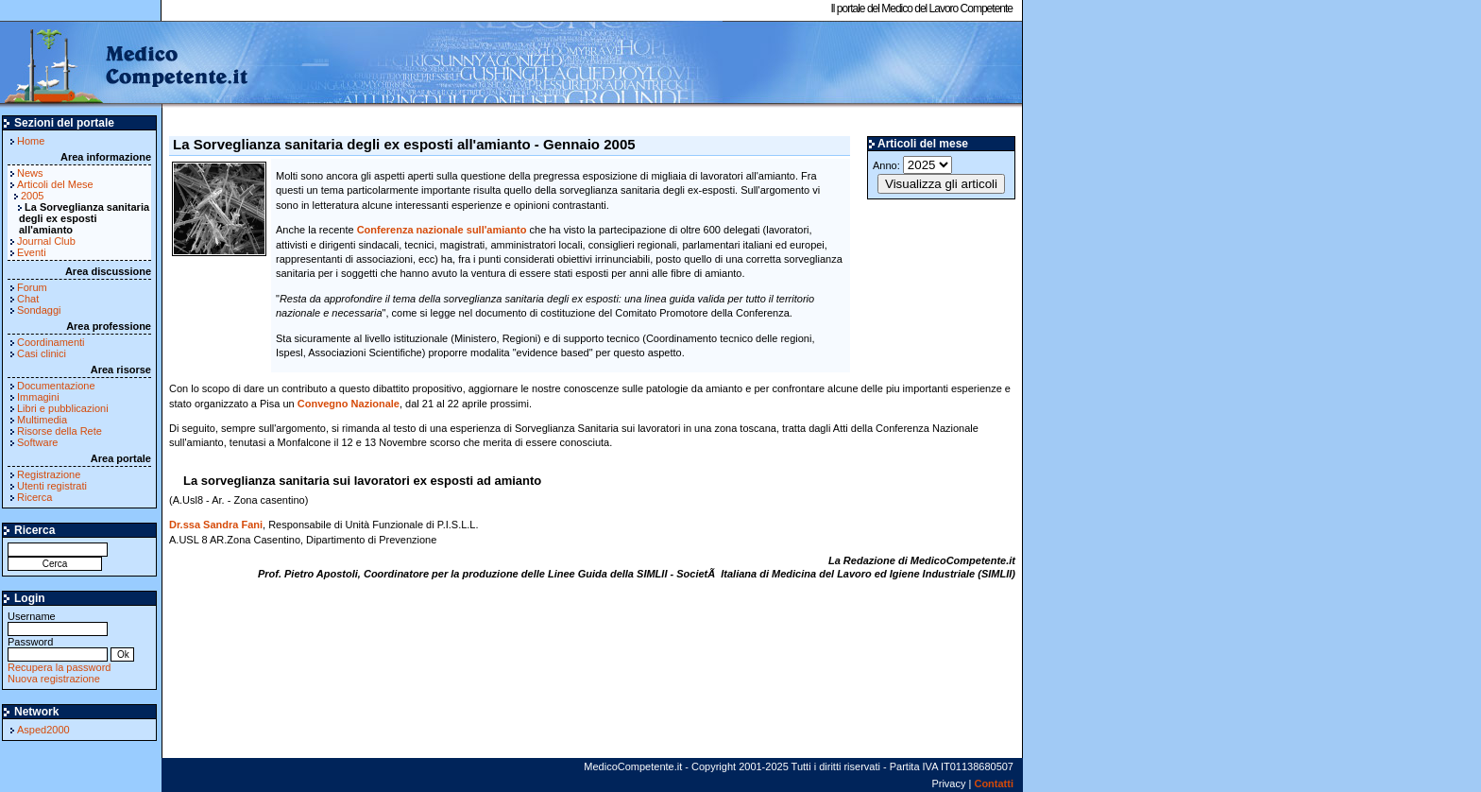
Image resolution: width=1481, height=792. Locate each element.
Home (30, 140)
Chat (28, 298)
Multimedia (42, 419)
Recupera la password (59, 667)
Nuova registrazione (54, 678)
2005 (32, 195)
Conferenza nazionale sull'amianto (442, 229)
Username (58, 622)
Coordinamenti (51, 342)
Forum (32, 287)
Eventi (31, 252)
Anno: (912, 165)
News (30, 173)
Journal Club (46, 241)
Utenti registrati (52, 485)
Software (37, 442)
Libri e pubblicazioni (63, 408)
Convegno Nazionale (349, 403)
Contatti (993, 783)
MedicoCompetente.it (125, 64)
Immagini (38, 397)
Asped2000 (43, 729)
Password (58, 648)
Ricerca (34, 497)
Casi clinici (41, 353)
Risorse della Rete (59, 431)
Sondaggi (39, 310)
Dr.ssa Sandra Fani (216, 524)
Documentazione (56, 385)
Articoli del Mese (55, 184)
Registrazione (48, 474)
